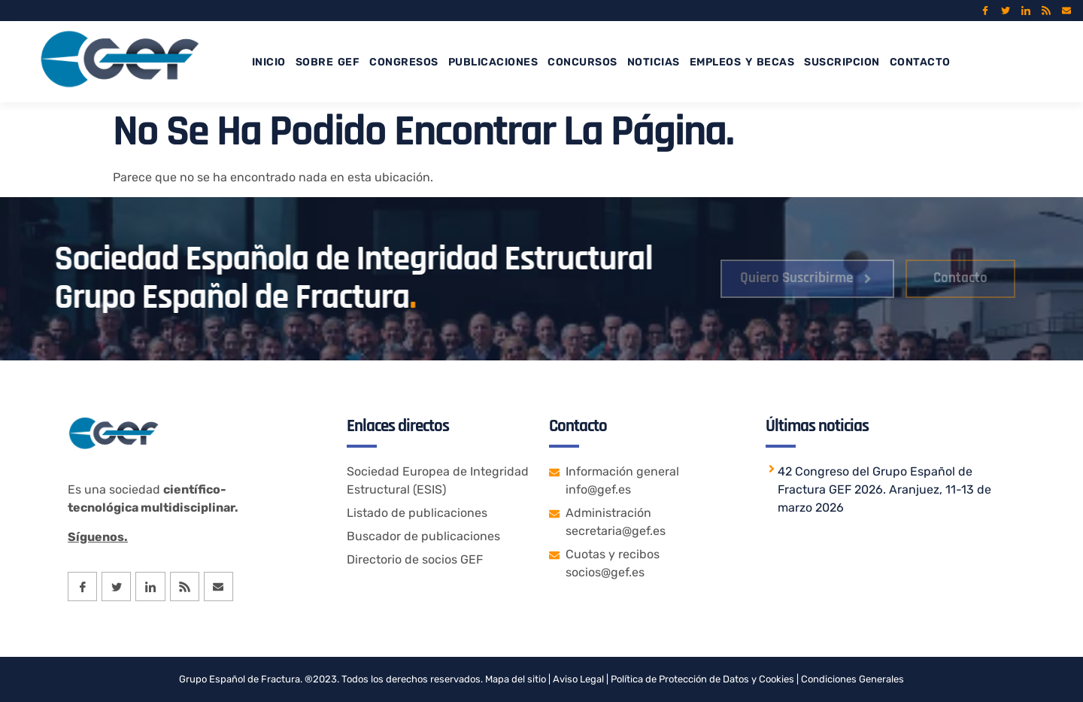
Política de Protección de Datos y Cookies (702, 679)
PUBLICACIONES (493, 62)
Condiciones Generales (852, 679)
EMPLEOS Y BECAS (742, 62)
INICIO (269, 62)
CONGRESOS (403, 62)
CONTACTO (920, 62)
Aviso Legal (577, 679)
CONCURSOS (582, 62)
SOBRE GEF (328, 62)
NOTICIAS (653, 62)
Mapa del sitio (515, 679)
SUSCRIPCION (842, 62)
